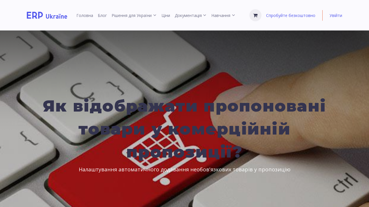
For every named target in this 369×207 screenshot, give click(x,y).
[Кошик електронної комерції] (255, 15)
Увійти (336, 15)
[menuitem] (84, 15)
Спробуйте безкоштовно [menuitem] (290, 15)
